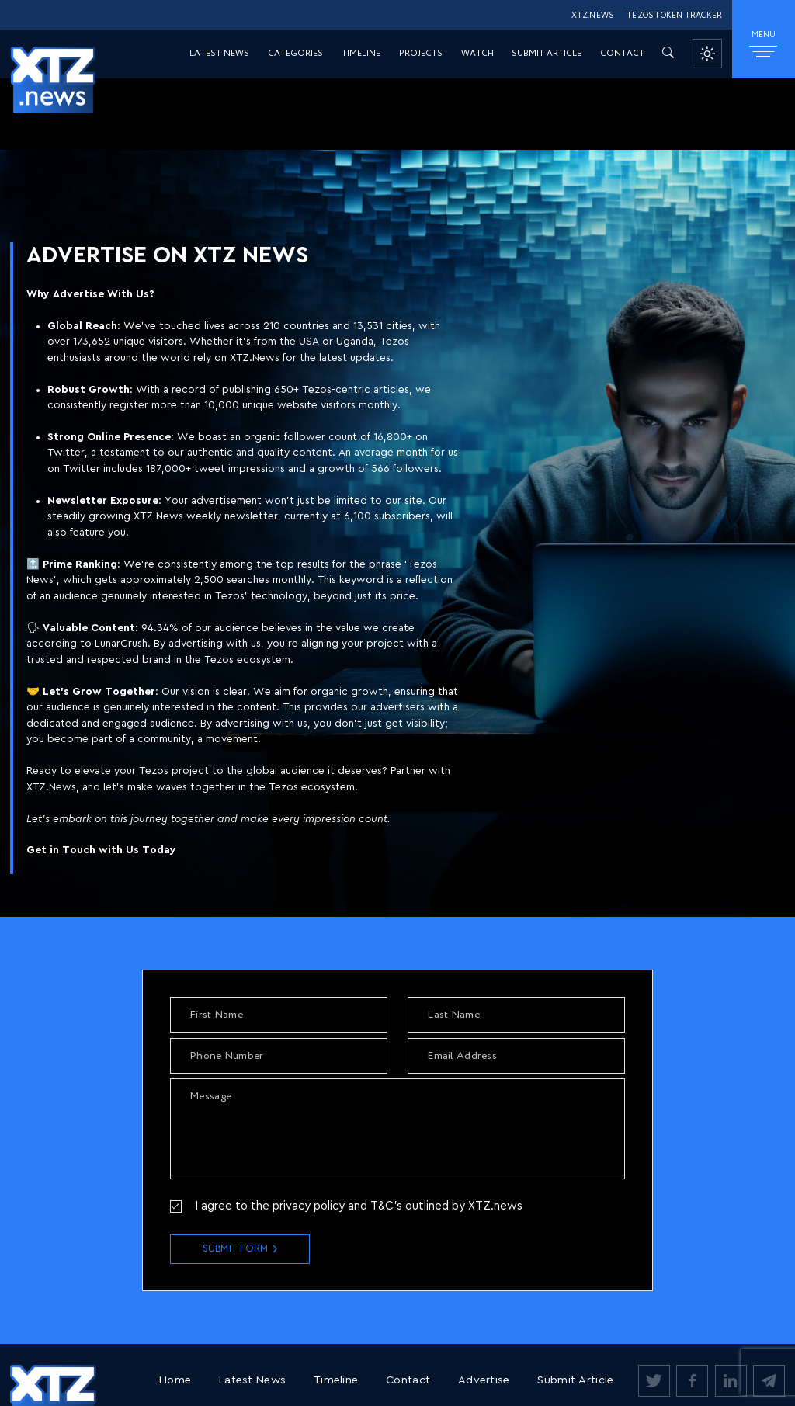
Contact (622, 53)
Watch (477, 53)
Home (175, 1380)
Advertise (484, 1380)
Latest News (219, 53)
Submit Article (546, 53)
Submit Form (236, 1248)
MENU (764, 43)
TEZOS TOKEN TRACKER (674, 16)
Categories (295, 53)
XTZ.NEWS (592, 16)
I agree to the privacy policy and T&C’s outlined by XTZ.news (358, 1206)
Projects (421, 53)
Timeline (361, 53)
